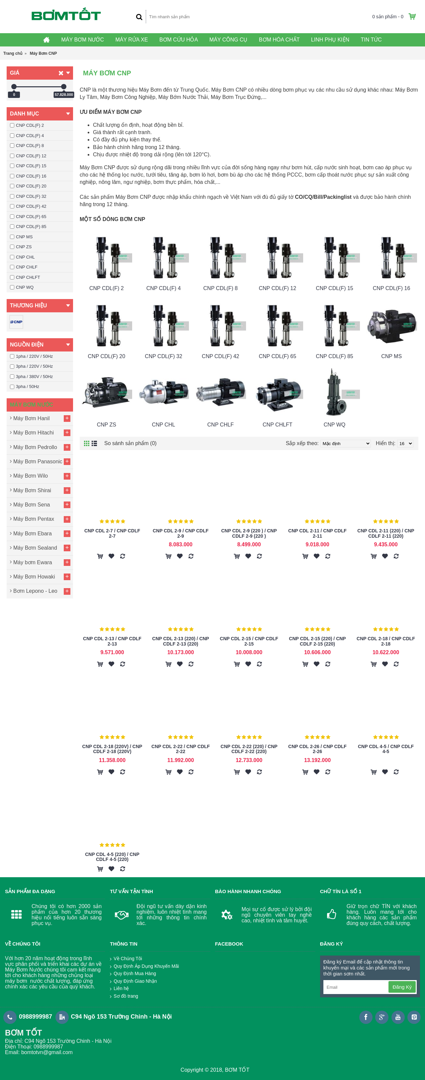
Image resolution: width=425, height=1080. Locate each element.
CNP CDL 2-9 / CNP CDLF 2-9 (181, 533)
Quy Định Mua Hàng (133, 974)
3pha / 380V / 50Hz (31, 376)
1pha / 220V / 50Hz (31, 356)
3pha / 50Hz (24, 386)
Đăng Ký (402, 987)
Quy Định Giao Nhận (133, 981)
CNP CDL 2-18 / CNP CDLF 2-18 (386, 641)
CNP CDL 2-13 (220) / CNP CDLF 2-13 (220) (180, 641)
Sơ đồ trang (124, 996)
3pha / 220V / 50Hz (31, 366)
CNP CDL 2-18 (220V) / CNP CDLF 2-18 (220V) (112, 749)
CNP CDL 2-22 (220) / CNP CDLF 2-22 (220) (248, 749)
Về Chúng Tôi (126, 959)
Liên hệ (119, 989)
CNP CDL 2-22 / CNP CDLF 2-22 (180, 749)
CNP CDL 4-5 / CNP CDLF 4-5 (386, 749)
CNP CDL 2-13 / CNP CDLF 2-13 (112, 641)
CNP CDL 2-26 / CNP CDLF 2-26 (317, 749)
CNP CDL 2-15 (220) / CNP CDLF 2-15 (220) (317, 641)
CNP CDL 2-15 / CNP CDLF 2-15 (249, 641)
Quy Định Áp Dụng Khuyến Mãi (144, 966)
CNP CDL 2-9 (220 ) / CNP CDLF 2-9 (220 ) (249, 533)
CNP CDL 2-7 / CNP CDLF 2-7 (112, 533)
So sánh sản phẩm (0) (130, 443)
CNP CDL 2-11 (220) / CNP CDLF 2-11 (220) (385, 533)
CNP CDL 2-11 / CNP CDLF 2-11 (317, 533)
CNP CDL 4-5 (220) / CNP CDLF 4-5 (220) (112, 857)
